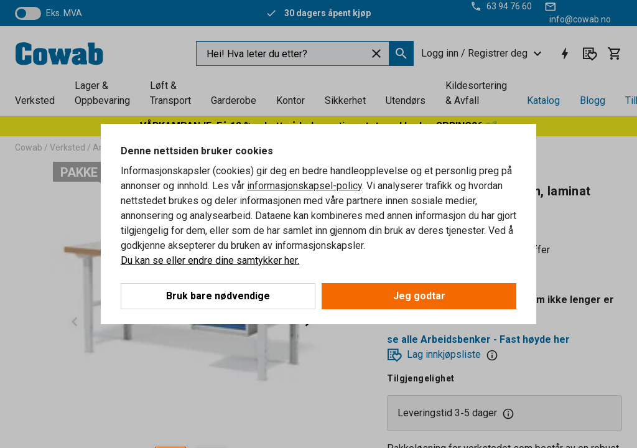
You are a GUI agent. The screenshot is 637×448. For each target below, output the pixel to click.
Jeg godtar (419, 296)
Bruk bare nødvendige (218, 296)
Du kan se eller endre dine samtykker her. (210, 260)
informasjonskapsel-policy (304, 186)
